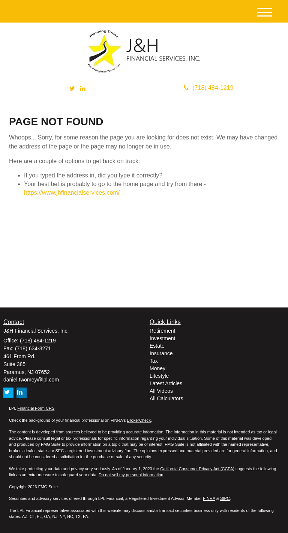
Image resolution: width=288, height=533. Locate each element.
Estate (157, 346)
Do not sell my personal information (131, 474)
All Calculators (166, 398)
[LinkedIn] (83, 89)
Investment (162, 338)
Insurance (161, 353)
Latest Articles (166, 383)
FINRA (209, 498)
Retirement (162, 331)
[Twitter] (72, 89)
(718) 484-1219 (208, 88)
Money (157, 368)
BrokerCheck (139, 420)
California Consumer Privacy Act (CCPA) (197, 468)
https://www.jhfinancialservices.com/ (72, 192)
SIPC (225, 498)
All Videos (161, 391)
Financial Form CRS (35, 408)
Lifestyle (159, 376)
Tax (154, 361)
